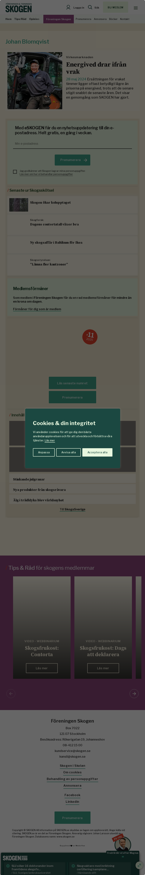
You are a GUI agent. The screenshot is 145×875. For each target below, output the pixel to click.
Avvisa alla (68, 452)
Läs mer (50, 440)
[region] (72, 437)
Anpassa (44, 452)
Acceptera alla (97, 452)
